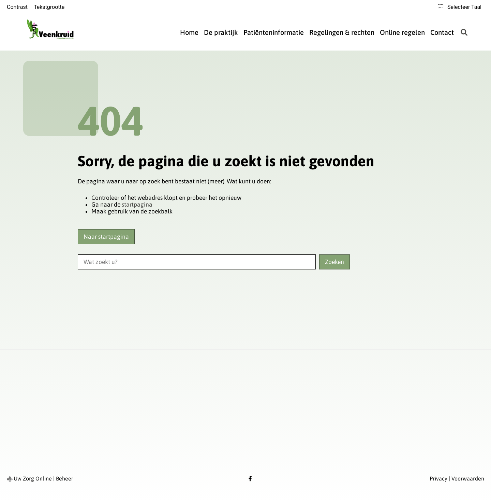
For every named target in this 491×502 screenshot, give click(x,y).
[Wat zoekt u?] (197, 261)
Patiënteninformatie (273, 32)
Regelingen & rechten (341, 32)
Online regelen (402, 32)
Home (189, 32)
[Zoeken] (464, 32)
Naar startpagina (106, 236)
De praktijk (221, 32)
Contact (442, 32)
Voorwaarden (467, 478)
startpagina (137, 204)
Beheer (64, 478)
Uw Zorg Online (33, 478)
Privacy (438, 478)
